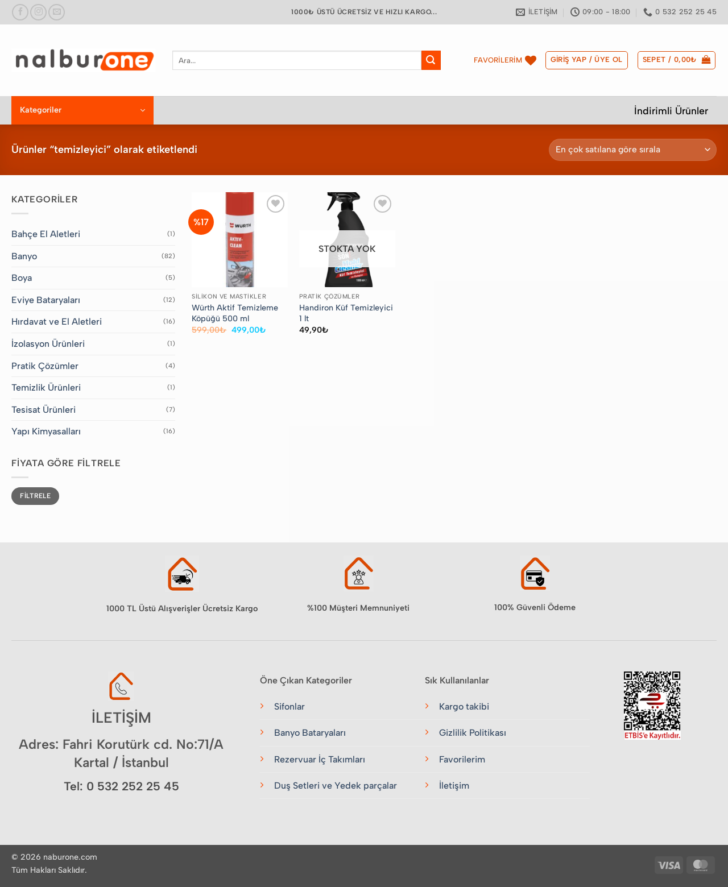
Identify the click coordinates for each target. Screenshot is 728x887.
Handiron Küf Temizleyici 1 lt (346, 313)
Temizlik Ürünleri (46, 387)
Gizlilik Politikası (472, 732)
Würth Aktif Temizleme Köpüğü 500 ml (235, 313)
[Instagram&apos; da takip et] (38, 12)
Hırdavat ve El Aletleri (56, 321)
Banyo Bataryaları (310, 732)
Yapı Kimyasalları (46, 431)
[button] (586, 60)
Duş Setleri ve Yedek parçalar (335, 785)
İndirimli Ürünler (671, 111)
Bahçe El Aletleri (45, 234)
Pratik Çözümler (44, 365)
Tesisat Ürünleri (43, 409)
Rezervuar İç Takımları (319, 759)
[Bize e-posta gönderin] (56, 12)
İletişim (454, 785)
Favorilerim (462, 759)
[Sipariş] (633, 150)
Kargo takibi (464, 706)
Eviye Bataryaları (45, 300)
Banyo (24, 256)
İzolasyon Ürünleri (48, 343)
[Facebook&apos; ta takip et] (20, 12)
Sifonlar (289, 706)
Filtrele (35, 496)
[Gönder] (431, 60)
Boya (21, 277)
